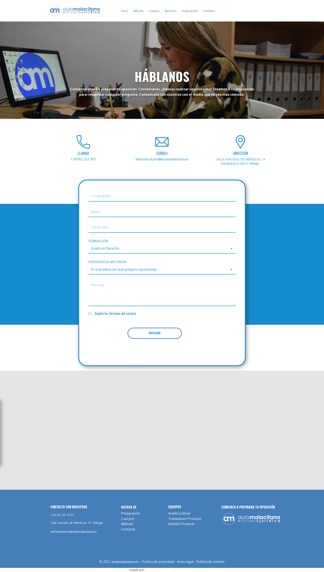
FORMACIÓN (98, 241)
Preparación (189, 11)
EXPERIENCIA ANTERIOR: (107, 262)
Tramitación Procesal (184, 518)
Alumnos (170, 11)
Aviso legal (185, 561)
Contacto (208, 11)
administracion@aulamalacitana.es (162, 159)
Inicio (124, 11)
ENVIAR (155, 333)
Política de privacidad (158, 561)
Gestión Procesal (181, 524)
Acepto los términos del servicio (115, 313)
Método (138, 11)
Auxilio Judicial (179, 513)
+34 (83, 159)
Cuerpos (154, 11)
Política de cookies (210, 561)
